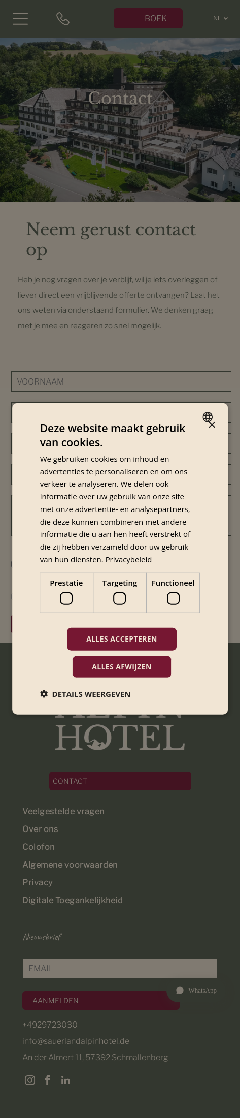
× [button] (211, 425)
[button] (85, 693)
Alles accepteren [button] (121, 639)
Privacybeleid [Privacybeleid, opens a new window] (129, 559)
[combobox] (208, 417)
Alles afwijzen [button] (122, 667)
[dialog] (120, 559)
